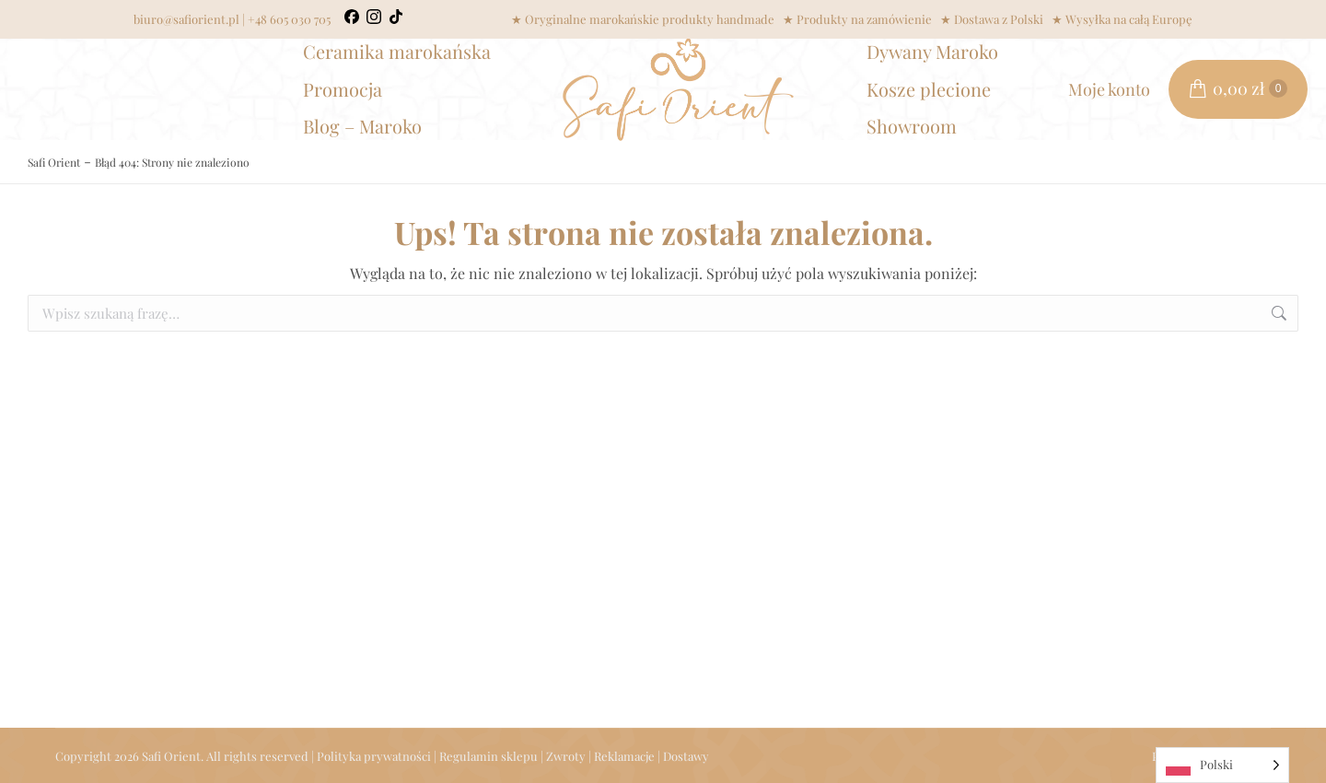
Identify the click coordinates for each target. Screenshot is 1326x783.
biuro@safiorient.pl (186, 19)
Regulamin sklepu (488, 756)
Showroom (912, 125)
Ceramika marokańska (397, 51)
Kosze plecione (929, 88)
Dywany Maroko (932, 51)
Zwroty (566, 756)
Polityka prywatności (374, 756)
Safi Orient (54, 162)
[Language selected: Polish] (1222, 765)
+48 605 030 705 (289, 19)
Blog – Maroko (362, 125)
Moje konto (1109, 89)
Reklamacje (624, 756)
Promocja (342, 88)
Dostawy (686, 756)
